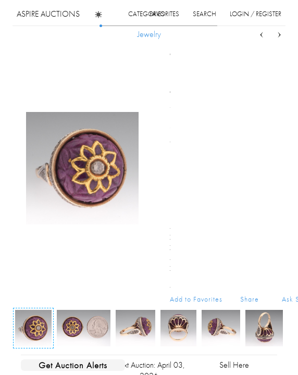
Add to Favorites (196, 299)
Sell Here (234, 364)
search (204, 13)
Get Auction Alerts (73, 365)
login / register (255, 13)
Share (249, 299)
